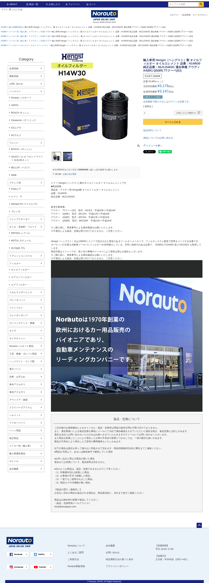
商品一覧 (32, 4)
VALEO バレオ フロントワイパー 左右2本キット (27, 158)
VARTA (14, 105)
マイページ (72, 4)
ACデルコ (16, 135)
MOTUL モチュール (21, 240)
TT (49, 41)
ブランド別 (15, 182)
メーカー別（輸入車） (19, 32)
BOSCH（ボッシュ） (22, 149)
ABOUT (12, 4)
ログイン (175, 15)
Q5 (49, 36)
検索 (201, 4)
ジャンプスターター (19, 219)
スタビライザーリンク (20, 292)
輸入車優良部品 (16, 27)
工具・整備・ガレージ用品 (23, 353)
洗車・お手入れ (17, 376)
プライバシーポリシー (117, 566)
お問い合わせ (16, 83)
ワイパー (13, 143)
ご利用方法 (73, 559)
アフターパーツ (17, 422)
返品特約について (152, 130)
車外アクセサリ (17, 384)
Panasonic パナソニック (23, 120)
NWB (13, 175)
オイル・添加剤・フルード (23, 227)
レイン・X (16, 196)
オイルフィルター (29, 45)
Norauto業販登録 (76, 566)
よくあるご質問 (76, 552)
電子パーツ (15, 369)
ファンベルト (16, 307)
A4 (48, 32)
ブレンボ (15, 211)
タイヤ (12, 330)
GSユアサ (16, 127)
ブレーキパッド (17, 300)
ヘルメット (15, 415)
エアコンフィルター (21, 277)
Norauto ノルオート (21, 97)
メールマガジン (201, 15)
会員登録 (187, 15)
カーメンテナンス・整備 (21, 323)
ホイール (13, 461)
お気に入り (53, 4)
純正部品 (13, 438)
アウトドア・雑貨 (18, 399)
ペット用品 (15, 430)
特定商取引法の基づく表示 (119, 559)
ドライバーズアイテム (20, 407)
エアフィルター (19, 284)
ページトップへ (199, 525)
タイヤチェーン (17, 338)
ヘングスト (44, 45)
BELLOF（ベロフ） (21, 167)
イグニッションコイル (20, 255)
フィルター (14, 45)
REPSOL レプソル (20, 233)
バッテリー (15, 91)
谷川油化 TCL (18, 248)
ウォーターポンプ (18, 315)
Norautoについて (76, 545)
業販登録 (13, 76)
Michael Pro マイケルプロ (24, 204)
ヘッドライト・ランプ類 (21, 361)
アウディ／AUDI (38, 32)
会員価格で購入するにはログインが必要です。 (167, 101)
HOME (4, 27)
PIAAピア (16, 189)
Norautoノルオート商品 (21, 346)
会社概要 (13, 469)
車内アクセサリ (17, 392)
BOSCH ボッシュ (20, 112)
